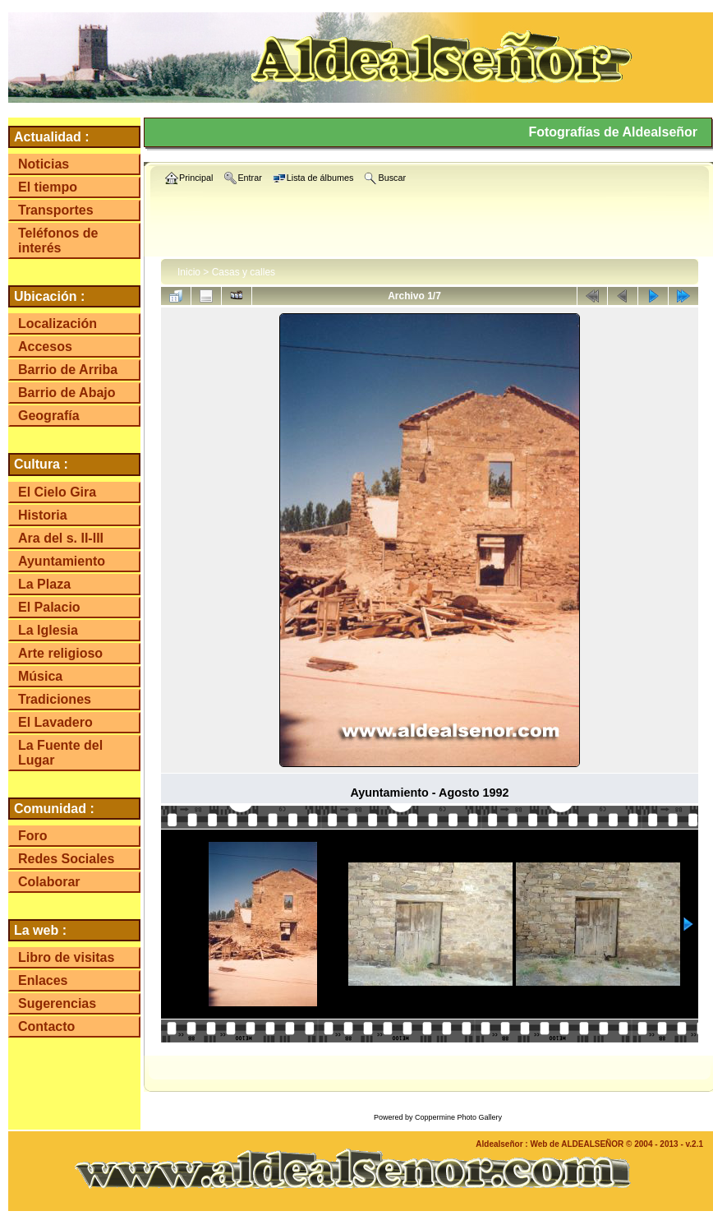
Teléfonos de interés (58, 240)
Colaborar (49, 882)
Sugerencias (57, 1003)
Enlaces (42, 980)
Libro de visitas (66, 957)
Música (40, 676)
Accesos (45, 347)
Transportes (56, 210)
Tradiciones (54, 699)
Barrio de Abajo (67, 393)
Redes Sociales (66, 859)
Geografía (49, 416)
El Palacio (49, 607)
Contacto (46, 1026)
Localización (57, 324)
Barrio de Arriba (67, 370)
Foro (33, 836)
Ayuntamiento (61, 561)
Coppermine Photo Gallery (458, 1117)
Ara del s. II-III (61, 538)
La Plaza (44, 584)
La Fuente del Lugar (60, 752)
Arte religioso (60, 653)
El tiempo (47, 187)
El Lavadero (55, 722)
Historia (42, 515)
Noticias (43, 164)
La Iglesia (48, 630)
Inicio (188, 272)
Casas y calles (243, 272)
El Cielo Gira (57, 492)
